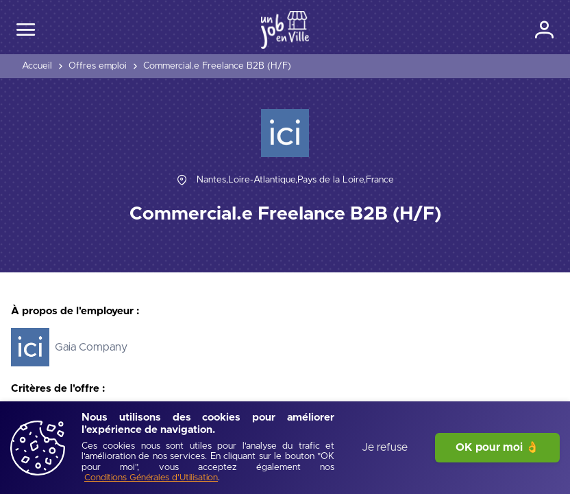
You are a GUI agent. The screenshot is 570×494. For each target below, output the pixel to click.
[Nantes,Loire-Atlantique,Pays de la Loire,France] (295, 180)
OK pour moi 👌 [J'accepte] (497, 447)
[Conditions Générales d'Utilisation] (151, 478)
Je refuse (385, 447)
